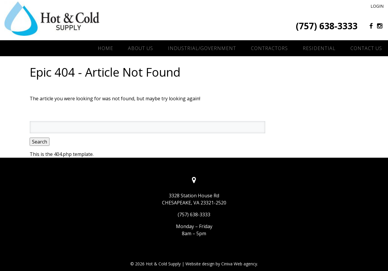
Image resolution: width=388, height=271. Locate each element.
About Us (140, 48)
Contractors (269, 48)
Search (39, 141)
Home (105, 48)
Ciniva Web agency (239, 264)
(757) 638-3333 (326, 26)
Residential (319, 48)
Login (377, 6)
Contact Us (366, 48)
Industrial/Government (202, 48)
